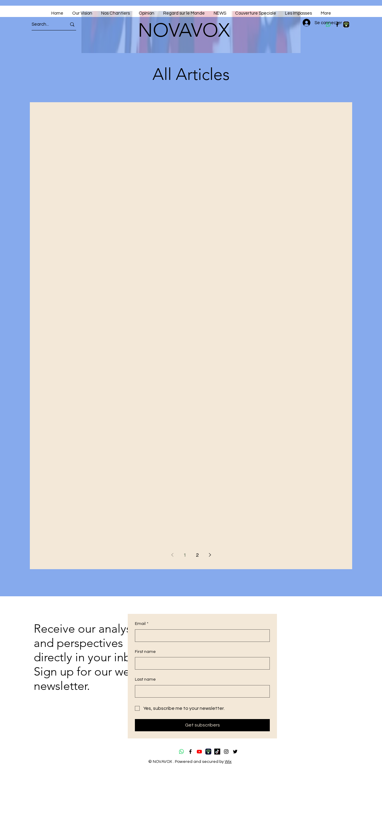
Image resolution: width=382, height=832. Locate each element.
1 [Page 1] (185, 555)
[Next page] (209, 555)
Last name (145, 679)
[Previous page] (172, 555)
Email (141, 624)
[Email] (200, 636)
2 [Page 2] (197, 555)
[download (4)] (346, 24)
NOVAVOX (184, 30)
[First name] (200, 663)
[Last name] (200, 691)
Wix (228, 762)
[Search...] (44, 24)
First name (145, 652)
